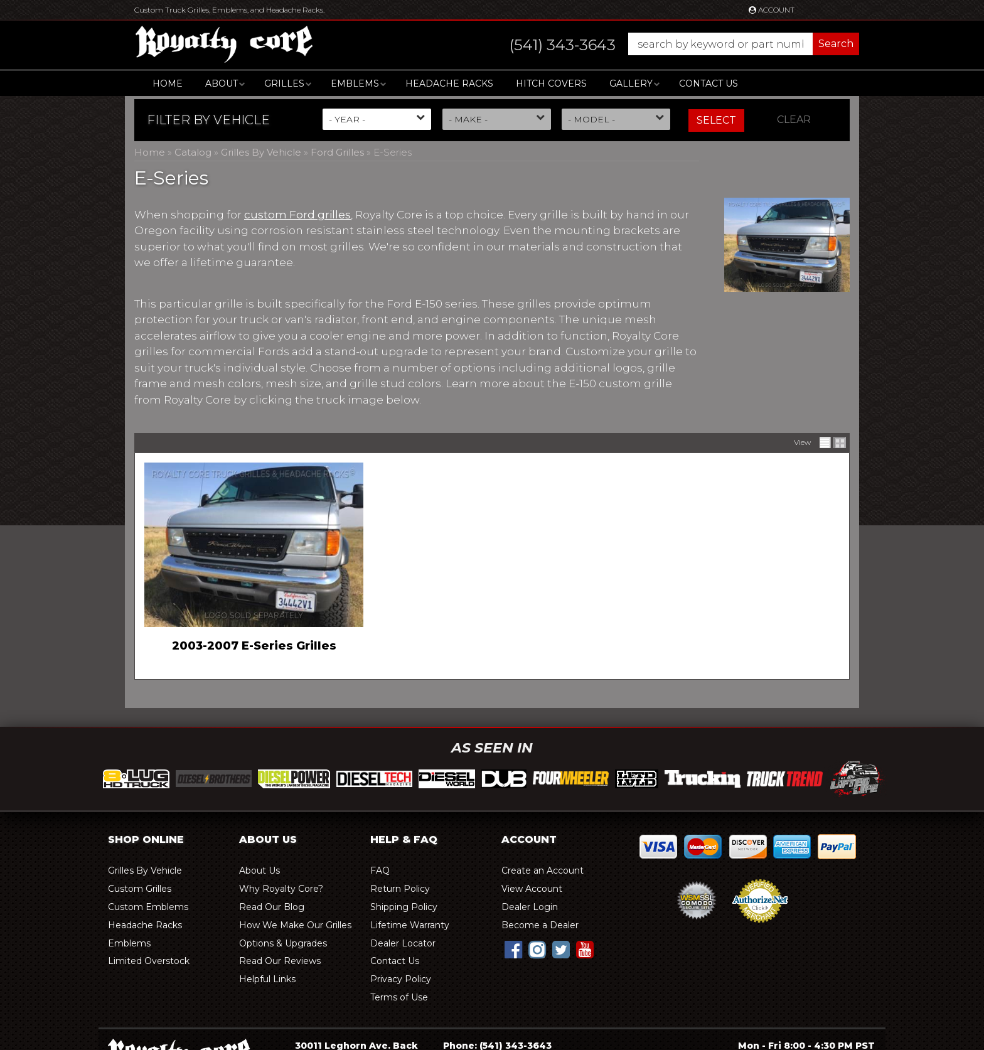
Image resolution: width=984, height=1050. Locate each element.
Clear (794, 120)
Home (167, 83)
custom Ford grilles (297, 214)
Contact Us (708, 83)
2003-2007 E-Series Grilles (254, 646)
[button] (671, 44)
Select (716, 120)
